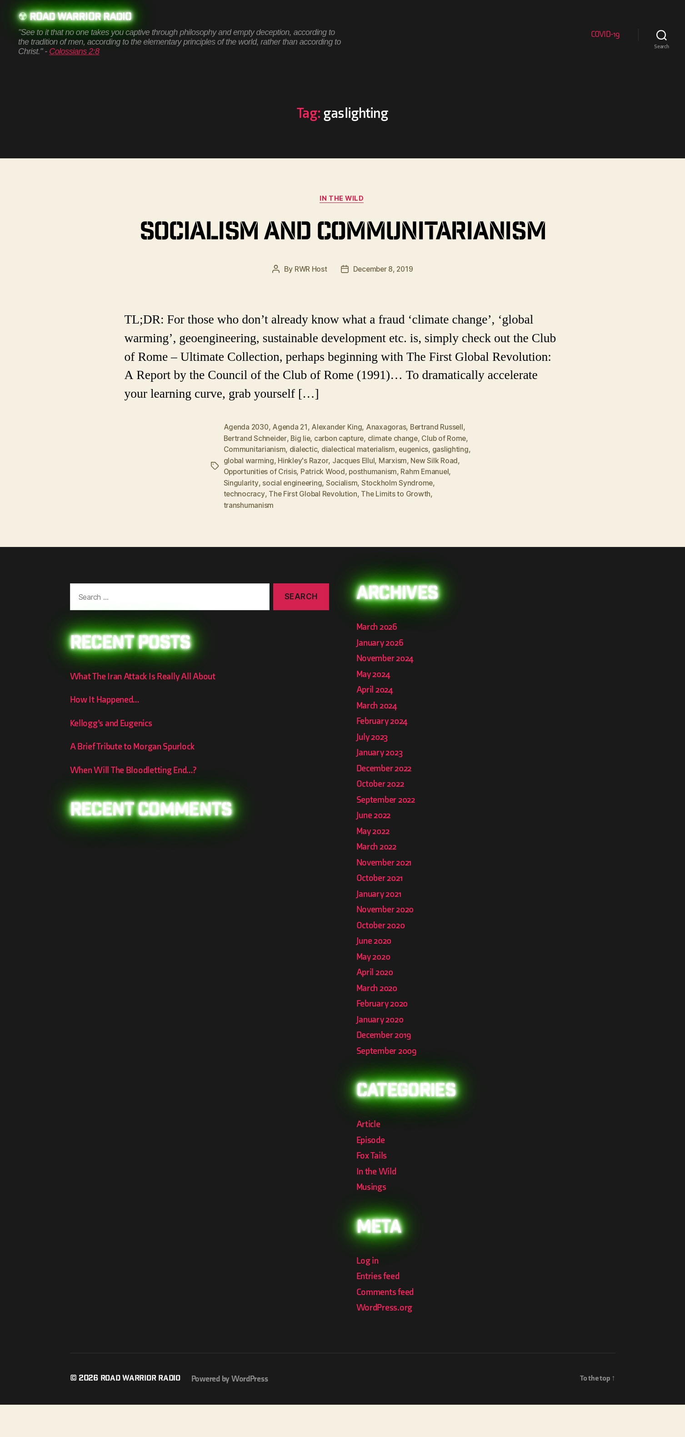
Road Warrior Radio (84, 18)
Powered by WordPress (234, 1411)
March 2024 (378, 738)
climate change (396, 472)
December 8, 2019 (383, 303)
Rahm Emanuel (428, 505)
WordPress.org (385, 1340)
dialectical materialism (359, 483)
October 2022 (381, 816)
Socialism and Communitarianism (342, 251)
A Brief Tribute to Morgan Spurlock (135, 779)
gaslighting (452, 483)
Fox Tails (372, 1188)
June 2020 (375, 973)
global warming (249, 494)
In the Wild (342, 199)
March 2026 (378, 659)
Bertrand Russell (440, 461)
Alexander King (339, 461)
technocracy (244, 526)
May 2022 (374, 863)
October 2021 (380, 910)
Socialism (343, 516)
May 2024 (374, 706)
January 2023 (381, 785)
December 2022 (385, 800)
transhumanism (249, 537)
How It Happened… (106, 732)
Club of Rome (449, 472)
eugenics (415, 483)
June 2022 (375, 848)
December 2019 (385, 1067)
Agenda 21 (292, 461)
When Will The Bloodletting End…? (136, 802)
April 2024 (375, 722)
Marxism (394, 494)
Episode (371, 1172)
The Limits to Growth (397, 526)
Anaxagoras (389, 461)
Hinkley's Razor (303, 494)
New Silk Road (436, 494)
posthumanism (375, 505)
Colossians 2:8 (74, 51)
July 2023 (373, 769)
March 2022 (378, 879)
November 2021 (385, 895)
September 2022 (387, 832)
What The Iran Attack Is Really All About (145, 708)
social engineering (292, 516)
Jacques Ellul (354, 494)
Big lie (302, 472)
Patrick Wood (325, 505)
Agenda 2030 (247, 461)
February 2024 (383, 753)
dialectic (304, 483)
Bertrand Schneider (256, 472)
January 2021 (380, 926)
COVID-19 (605, 35)
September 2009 (388, 1083)
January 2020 (381, 1052)
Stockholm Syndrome (398, 516)
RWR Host (309, 303)
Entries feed (379, 1309)
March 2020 (378, 1020)
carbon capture (342, 472)
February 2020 (384, 1036)
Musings (372, 1219)
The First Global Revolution (314, 526)
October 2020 (382, 957)
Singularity (241, 516)
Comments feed (386, 1324)
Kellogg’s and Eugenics (114, 755)
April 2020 (376, 1005)
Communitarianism (255, 483)
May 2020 (374, 989)
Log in (368, 1293)
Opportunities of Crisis (261, 505)
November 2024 (386, 691)
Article (368, 1157)
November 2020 (387, 942)
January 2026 (381, 675)
